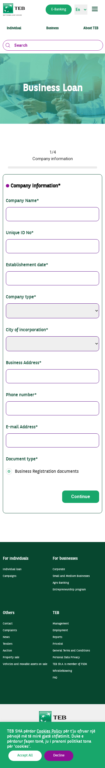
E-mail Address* (22, 427)
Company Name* (22, 201)
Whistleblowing (62, 671)
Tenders (7, 644)
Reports (57, 637)
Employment (60, 630)
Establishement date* (27, 265)
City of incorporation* (27, 330)
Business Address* (23, 363)
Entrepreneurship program (69, 590)
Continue (80, 496)
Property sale (11, 657)
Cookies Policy (49, 731)
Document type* (22, 459)
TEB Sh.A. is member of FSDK (70, 664)
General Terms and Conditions (71, 651)
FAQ (55, 678)
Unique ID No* (20, 233)
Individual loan (12, 569)
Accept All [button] (25, 755)
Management (61, 624)
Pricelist (58, 644)
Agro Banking (61, 583)
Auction (7, 651)
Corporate (59, 569)
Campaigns (9, 576)
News (6, 637)
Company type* (21, 297)
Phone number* (21, 395)
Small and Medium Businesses (71, 576)
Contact (8, 624)
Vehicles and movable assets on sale (25, 664)
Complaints (10, 630)
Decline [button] (58, 755)
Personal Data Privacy (66, 657)
